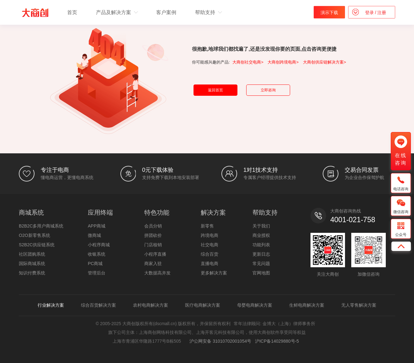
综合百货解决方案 (98, 305)
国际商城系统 (32, 263)
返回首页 (215, 90)
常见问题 (261, 263)
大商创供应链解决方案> (324, 62)
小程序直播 (155, 254)
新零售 (207, 225)
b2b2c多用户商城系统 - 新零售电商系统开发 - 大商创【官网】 (35, 12)
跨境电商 (209, 235)
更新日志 (261, 254)
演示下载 (329, 12)
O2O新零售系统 (34, 235)
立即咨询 (268, 90)
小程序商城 (99, 244)
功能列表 (261, 244)
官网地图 (261, 272)
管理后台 (96, 272)
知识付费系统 (32, 272)
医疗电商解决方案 (202, 305)
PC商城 (95, 263)
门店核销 (153, 244)
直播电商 (209, 263)
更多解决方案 (214, 272)
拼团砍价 (153, 235)
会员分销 (153, 225)
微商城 (94, 235)
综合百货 (209, 254)
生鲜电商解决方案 (306, 305)
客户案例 (166, 12)
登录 (370, 12)
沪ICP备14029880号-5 (277, 341)
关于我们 (261, 225)
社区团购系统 (32, 254)
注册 (381, 12)
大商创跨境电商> (283, 62)
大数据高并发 (157, 272)
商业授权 (261, 235)
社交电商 (209, 244)
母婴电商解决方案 (254, 305)
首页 (72, 12)
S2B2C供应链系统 (37, 244)
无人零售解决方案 (358, 305)
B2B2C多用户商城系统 (41, 225)
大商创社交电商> (247, 62)
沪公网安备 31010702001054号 (219, 341)
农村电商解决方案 (150, 305)
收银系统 (96, 254)
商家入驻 (153, 263)
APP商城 (96, 225)
